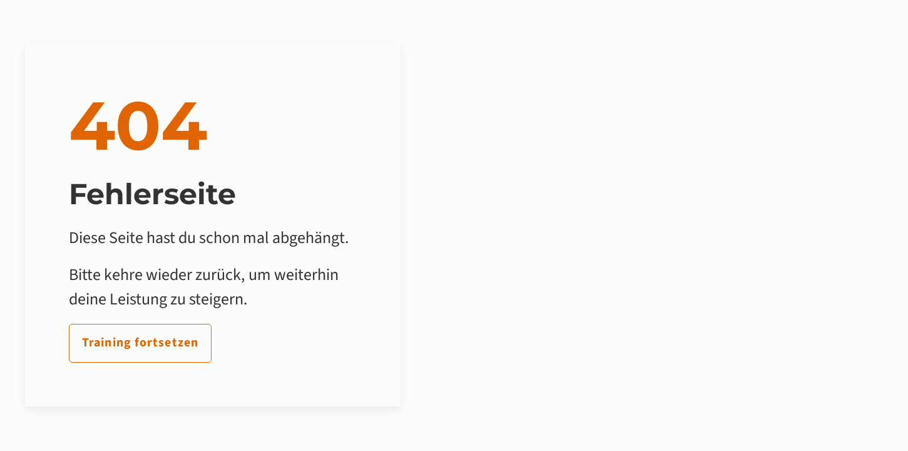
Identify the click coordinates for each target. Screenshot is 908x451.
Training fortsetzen (140, 342)
